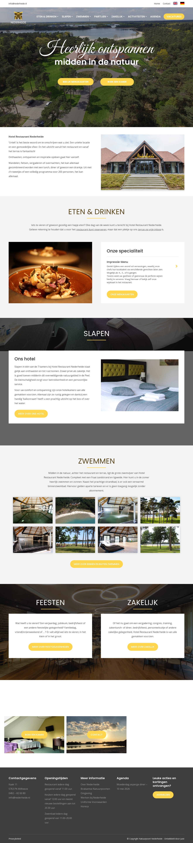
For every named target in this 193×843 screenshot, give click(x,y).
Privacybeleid (15, 838)
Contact (166, 3)
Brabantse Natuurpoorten (95, 788)
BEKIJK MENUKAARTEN (75, 81)
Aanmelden (163, 794)
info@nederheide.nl (18, 3)
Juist (182, 838)
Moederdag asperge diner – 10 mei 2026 (132, 786)
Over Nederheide (90, 784)
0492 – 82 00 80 (17, 793)
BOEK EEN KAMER (117, 81)
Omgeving (86, 793)
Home (157, 3)
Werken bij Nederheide (93, 797)
